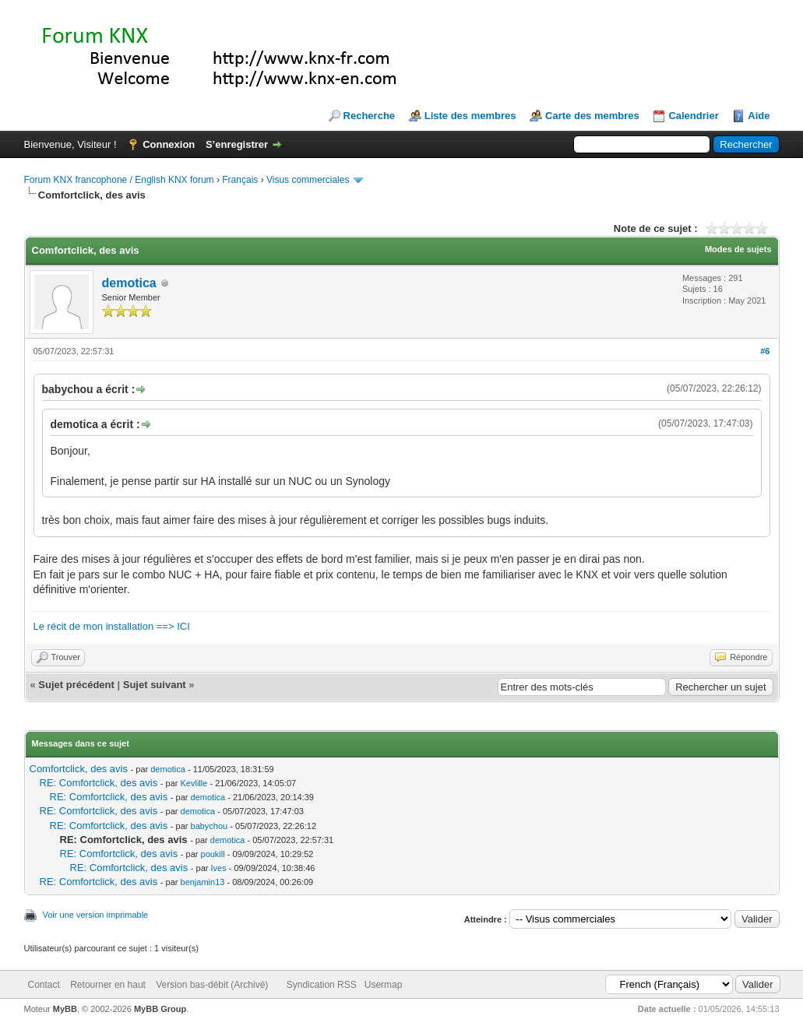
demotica (129, 283)
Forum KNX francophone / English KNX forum (119, 179)
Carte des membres (592, 115)
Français (240, 179)
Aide (759, 115)
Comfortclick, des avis (79, 769)
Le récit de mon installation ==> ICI (111, 626)
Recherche (369, 115)
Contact (44, 984)
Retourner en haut (108, 984)
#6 (765, 351)
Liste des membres (470, 115)
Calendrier (693, 115)
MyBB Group (160, 1009)
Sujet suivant (154, 684)
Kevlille (194, 783)
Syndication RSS (322, 984)
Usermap (384, 984)
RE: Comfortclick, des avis (99, 783)
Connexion (169, 144)
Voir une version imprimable (96, 914)
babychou (209, 826)
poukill (213, 854)
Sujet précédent (76, 684)
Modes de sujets (738, 249)
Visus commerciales (307, 179)
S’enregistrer (237, 144)
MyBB (65, 1009)
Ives (219, 868)
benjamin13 (203, 882)
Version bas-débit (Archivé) (212, 984)
